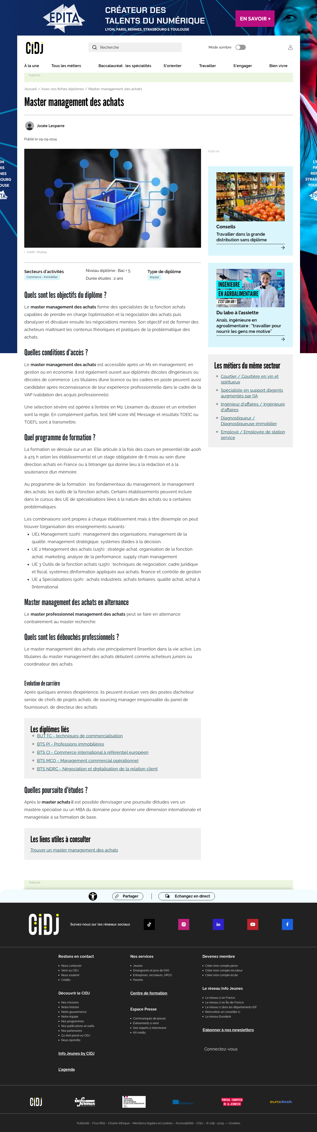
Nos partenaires (71, 1030)
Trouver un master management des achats (74, 849)
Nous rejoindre (70, 1039)
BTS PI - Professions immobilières (70, 743)
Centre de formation (148, 992)
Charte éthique (119, 1122)
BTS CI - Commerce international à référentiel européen (92, 751)
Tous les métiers (66, 66)
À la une (31, 66)
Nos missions (70, 1001)
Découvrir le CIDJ (74, 992)
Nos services (141, 956)
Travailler (207, 66)
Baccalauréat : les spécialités (125, 66)
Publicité (83, 1122)
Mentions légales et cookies (153, 1122)
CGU (200, 1122)
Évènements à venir (146, 1022)
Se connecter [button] (290, 47)
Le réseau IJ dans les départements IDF (231, 1006)
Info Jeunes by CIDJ (76, 1053)
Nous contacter (71, 965)
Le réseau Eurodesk (218, 1016)
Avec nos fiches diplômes (62, 90)
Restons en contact (76, 956)
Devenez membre (218, 956)
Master (154, 278)
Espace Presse (143, 1008)
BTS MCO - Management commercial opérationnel (88, 760)
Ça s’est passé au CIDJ (75, 1034)
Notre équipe (69, 1016)
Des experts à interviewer (149, 1027)
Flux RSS (98, 1122)
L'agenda (66, 1069)
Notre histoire (70, 1006)
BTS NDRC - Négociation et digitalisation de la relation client (97, 768)
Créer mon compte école (221, 974)
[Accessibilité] (93, 895)
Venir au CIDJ (70, 969)
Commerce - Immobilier (42, 277)
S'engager (242, 66)
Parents (138, 979)
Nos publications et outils (77, 1025)
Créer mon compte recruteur (224, 969)
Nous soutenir (70, 974)
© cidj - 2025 (215, 1122)
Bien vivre (278, 66)
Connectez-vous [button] (221, 1048)
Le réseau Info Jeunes (222, 988)
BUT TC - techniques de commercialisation (80, 735)
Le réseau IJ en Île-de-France (224, 1001)
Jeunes (138, 965)
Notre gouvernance (73, 1011)
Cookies (234, 1122)
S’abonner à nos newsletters (228, 1029)
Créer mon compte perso (221, 965)
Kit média (139, 1032)
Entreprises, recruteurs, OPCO (152, 974)
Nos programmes (72, 1020)
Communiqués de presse (149, 1017)
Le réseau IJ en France (220, 997)
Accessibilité (184, 1122)
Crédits (65, 979)
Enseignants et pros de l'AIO (151, 969)
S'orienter (172, 66)
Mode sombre (226, 48)
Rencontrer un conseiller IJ (222, 1011)
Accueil (31, 90)
